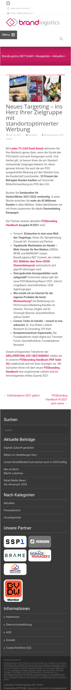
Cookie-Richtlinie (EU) (18, 647)
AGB (8, 632)
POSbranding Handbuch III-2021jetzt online (56, 399)
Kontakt (10, 640)
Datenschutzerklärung (19, 624)
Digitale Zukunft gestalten (19, 447)
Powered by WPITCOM (15, 688)
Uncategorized (12, 517)
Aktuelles (32, 135)
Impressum (12, 616)
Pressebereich (12, 510)
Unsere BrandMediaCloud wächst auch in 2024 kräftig (35, 462)
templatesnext (59, 688)
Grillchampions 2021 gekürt (22, 395)
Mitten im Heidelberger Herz (20, 454)
